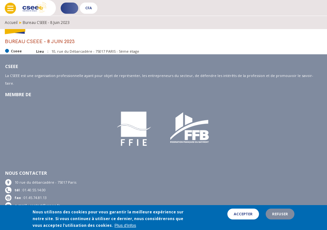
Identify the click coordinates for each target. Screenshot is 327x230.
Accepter (243, 215)
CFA (88, 7)
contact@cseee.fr (45, 205)
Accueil (11, 22)
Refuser (280, 215)
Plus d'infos (125, 227)
